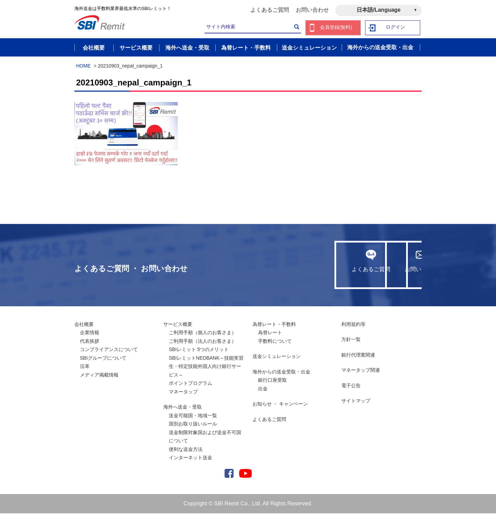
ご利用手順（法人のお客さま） (202, 342)
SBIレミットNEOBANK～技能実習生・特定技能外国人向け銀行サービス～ (206, 367)
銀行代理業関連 (358, 355)
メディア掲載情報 (99, 375)
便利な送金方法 (186, 450)
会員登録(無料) (336, 28)
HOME (83, 66)
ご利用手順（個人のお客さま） (202, 333)
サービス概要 (177, 325)
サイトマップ (355, 401)
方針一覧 (351, 340)
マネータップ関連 (360, 370)
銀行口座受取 (272, 380)
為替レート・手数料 (274, 325)
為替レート (270, 333)
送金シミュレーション (276, 357)
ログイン (396, 28)
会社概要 (84, 325)
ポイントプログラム (190, 384)
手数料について (275, 342)
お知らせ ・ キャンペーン (280, 404)
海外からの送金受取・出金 (281, 372)
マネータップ (183, 392)
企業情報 (89, 333)
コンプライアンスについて (109, 350)
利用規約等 (353, 325)
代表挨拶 (89, 342)
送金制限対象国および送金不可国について (205, 437)
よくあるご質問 (269, 10)
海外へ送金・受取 (182, 407)
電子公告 (351, 386)
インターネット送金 (190, 458)
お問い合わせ (312, 10)
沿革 (85, 367)
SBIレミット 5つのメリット (199, 350)
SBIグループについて (103, 358)
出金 (263, 389)
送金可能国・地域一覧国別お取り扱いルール (193, 420)
